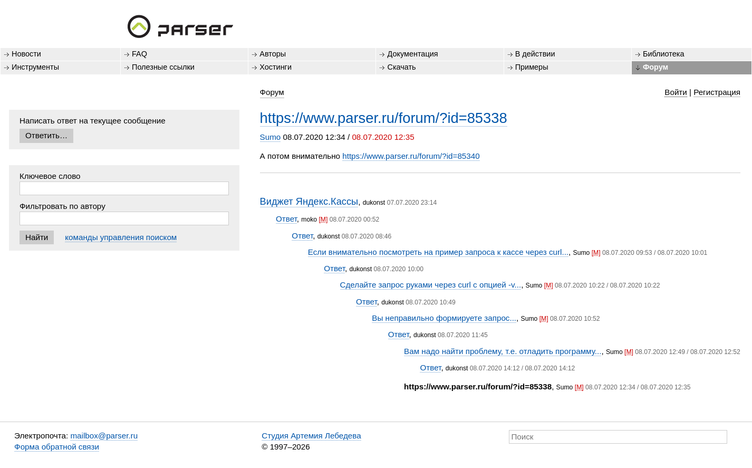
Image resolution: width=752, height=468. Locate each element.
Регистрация (716, 92)
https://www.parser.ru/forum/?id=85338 (383, 118)
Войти (675, 92)
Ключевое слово (50, 175)
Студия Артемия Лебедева (311, 435)
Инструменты (35, 67)
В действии (535, 54)
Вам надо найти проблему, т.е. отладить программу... (502, 351)
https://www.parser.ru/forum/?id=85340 (410, 155)
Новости (26, 54)
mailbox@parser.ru (104, 435)
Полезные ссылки (163, 67)
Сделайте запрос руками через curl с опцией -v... (431, 284)
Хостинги (275, 67)
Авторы (272, 54)
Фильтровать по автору (62, 206)
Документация (412, 54)
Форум (655, 67)
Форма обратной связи (56, 446)
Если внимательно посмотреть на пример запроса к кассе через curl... (438, 251)
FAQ (139, 54)
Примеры (531, 67)
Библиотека (663, 54)
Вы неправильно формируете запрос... (444, 317)
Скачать (401, 67)
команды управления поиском (121, 237)
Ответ (286, 218)
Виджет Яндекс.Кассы (309, 201)
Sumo (270, 136)
